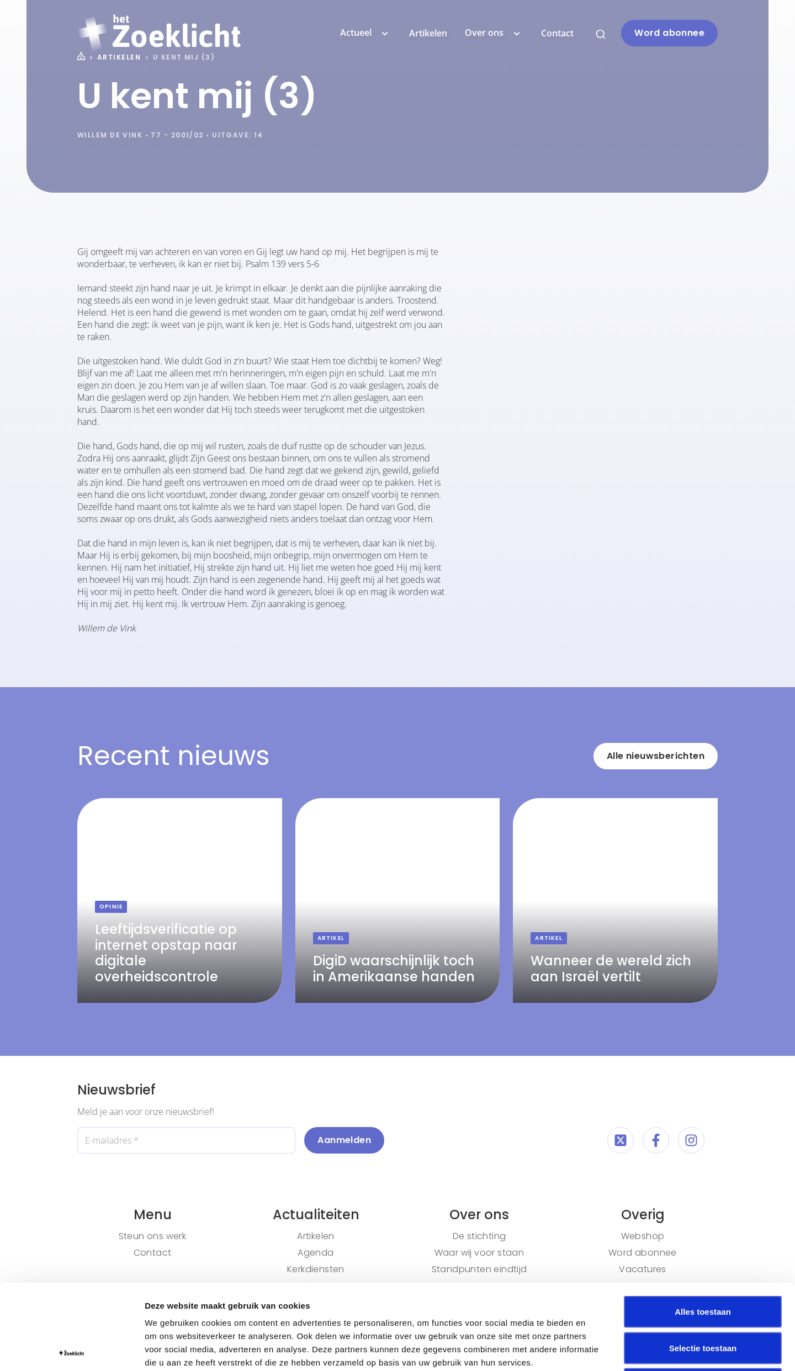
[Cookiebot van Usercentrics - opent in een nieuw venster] (71, 1349)
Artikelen (428, 33)
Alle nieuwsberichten (655, 756)
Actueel (365, 33)
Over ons (494, 33)
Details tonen (596, 1349)
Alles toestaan (703, 1226)
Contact (557, 33)
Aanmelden (344, 1140)
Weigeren (702, 1298)
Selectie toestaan (703, 1262)
